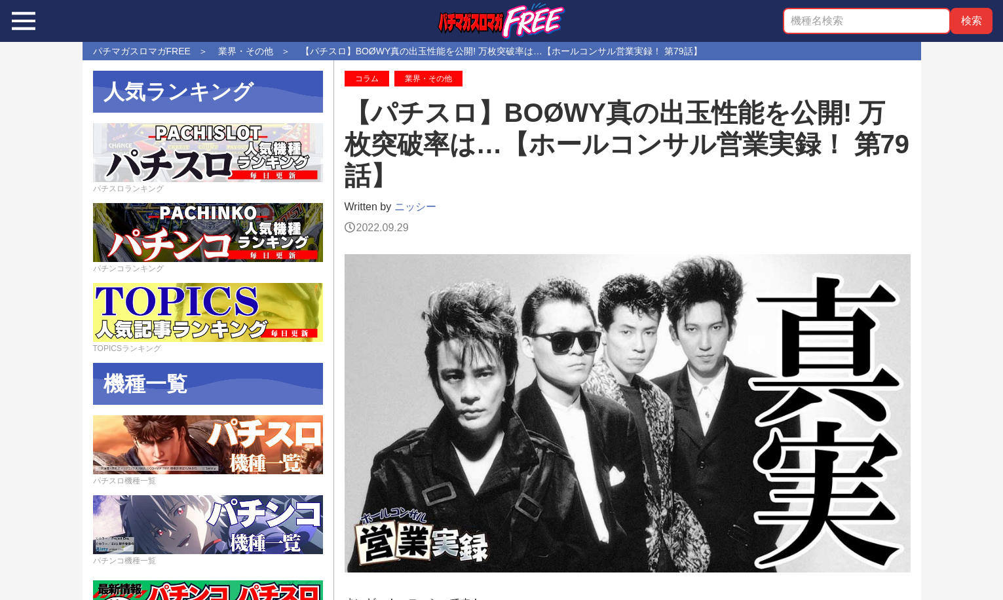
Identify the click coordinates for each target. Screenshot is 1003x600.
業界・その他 (428, 78)
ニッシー (415, 206)
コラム (367, 78)
